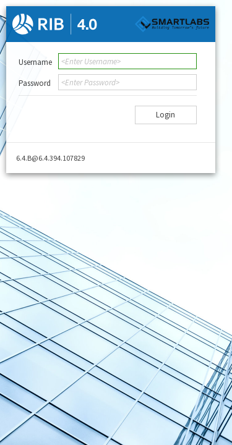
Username (35, 62)
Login (165, 114)
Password (35, 83)
